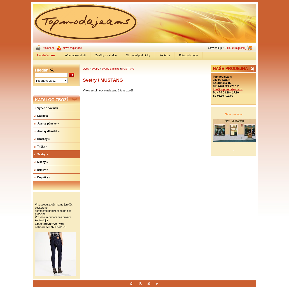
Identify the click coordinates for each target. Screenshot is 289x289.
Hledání (42, 70)
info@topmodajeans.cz (227, 89)
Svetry (95, 68)
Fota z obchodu (188, 55)
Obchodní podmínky (138, 55)
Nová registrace (72, 48)
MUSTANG (128, 68)
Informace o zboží (75, 55)
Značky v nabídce (106, 55)
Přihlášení (48, 48)
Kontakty (164, 55)
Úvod (86, 68)
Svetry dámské (110, 68)
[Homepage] (46, 55)
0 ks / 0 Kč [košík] (235, 48)
